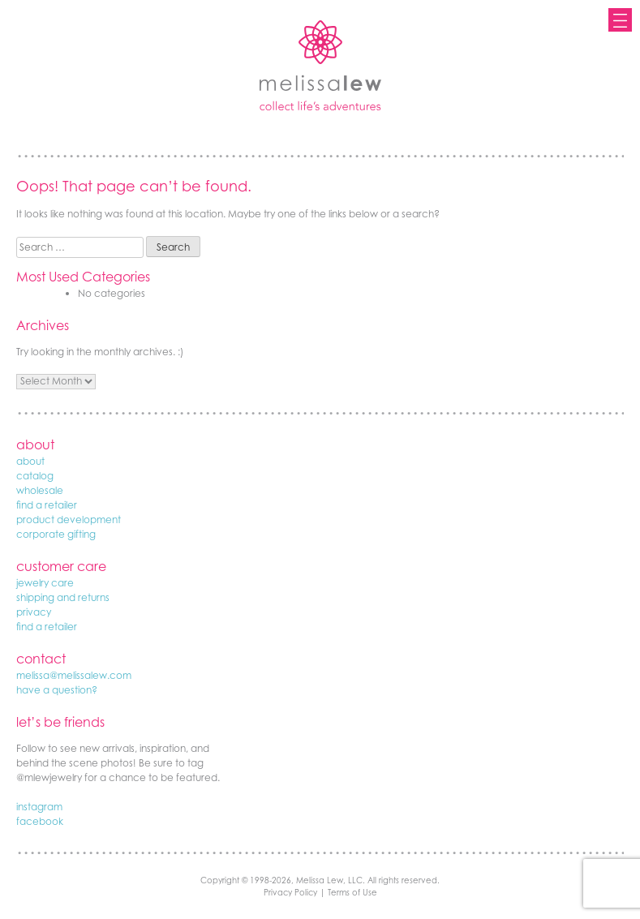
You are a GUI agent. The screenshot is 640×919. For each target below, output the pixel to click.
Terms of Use (352, 892)
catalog (35, 476)
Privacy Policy (290, 892)
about (30, 461)
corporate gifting (56, 534)
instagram (39, 807)
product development (68, 519)
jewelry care (45, 583)
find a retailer (46, 505)
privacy (33, 612)
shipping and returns (63, 597)
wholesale (39, 490)
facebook (39, 821)
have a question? (56, 690)
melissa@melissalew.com (73, 675)
